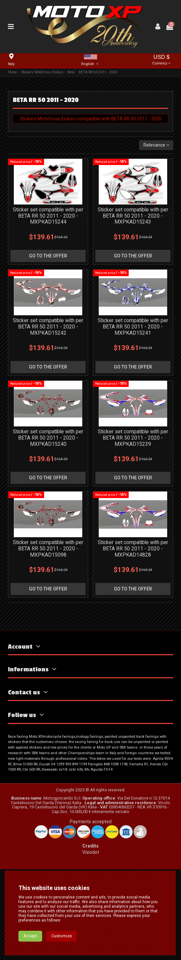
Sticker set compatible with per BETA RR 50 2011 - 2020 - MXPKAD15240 (48, 437)
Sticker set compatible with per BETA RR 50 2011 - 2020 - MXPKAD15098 (48, 548)
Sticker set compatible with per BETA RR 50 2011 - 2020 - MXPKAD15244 (48, 215)
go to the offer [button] (48, 255)
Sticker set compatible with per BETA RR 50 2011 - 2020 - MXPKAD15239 (133, 437)
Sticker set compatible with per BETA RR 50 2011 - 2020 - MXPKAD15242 (48, 326)
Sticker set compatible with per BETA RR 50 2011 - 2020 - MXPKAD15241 (133, 326)
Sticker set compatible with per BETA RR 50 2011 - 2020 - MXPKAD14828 (133, 548)
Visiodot (90, 852)
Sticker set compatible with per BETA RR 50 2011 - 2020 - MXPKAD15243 (133, 215)
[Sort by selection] (156, 145)
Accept (30, 949)
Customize (61, 949)
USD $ (161, 60)
